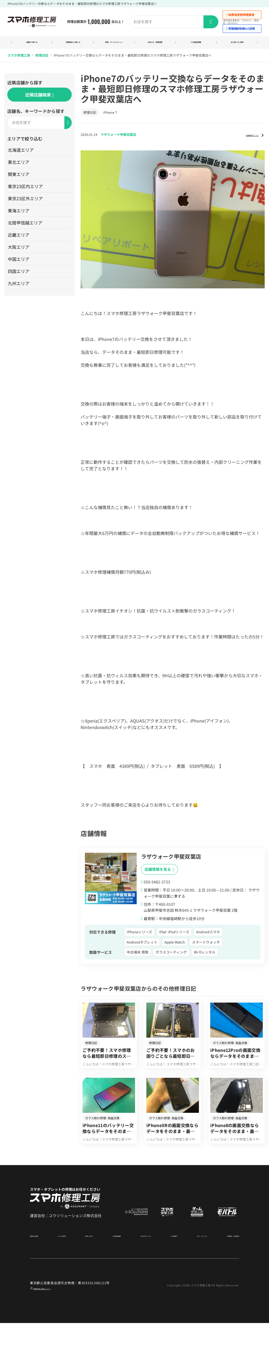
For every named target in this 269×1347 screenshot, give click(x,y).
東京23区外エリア (26, 204)
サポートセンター (192, 1259)
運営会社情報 (39, 1259)
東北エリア (19, 168)
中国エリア (19, 265)
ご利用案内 (166, 1259)
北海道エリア (22, 156)
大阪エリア (19, 253)
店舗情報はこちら (244, 140)
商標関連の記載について (52, 1312)
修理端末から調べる (73, 46)
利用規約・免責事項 (224, 1259)
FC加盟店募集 (196, 46)
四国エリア (19, 277)
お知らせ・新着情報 (155, 46)
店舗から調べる (32, 46)
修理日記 (41, 61)
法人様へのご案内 (237, 46)
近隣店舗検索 (39, 101)
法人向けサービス (140, 1259)
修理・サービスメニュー (114, 46)
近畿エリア (19, 241)
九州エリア (19, 289)
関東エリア (19, 180)
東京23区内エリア (26, 192)
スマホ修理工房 (19, 61)
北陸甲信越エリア (26, 229)
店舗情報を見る (159, 875)
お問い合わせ (88, 1259)
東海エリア (19, 216)
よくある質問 (64, 1259)
